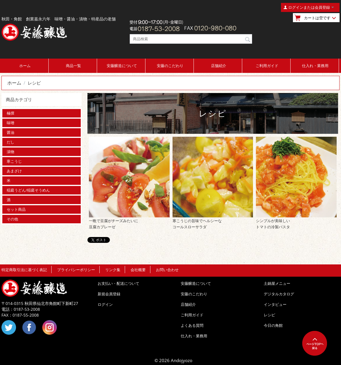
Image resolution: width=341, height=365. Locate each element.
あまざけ (14, 170)
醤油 (10, 132)
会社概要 (138, 269)
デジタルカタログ (279, 293)
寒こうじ (14, 161)
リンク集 (112, 269)
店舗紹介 (218, 65)
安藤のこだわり (170, 65)
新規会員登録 (109, 293)
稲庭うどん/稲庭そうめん (28, 190)
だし (10, 142)
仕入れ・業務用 (315, 65)
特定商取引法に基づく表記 (24, 269)
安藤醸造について (122, 65)
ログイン (105, 304)
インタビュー (275, 304)
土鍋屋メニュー (277, 283)
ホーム (25, 65)
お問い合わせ (167, 269)
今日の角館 (273, 325)
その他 (12, 219)
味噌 (10, 122)
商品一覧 (73, 65)
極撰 (10, 113)
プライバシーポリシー (76, 269)
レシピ (269, 314)
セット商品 (16, 209)
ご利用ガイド (267, 65)
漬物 (10, 151)
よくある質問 (192, 325)
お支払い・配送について (118, 283)
